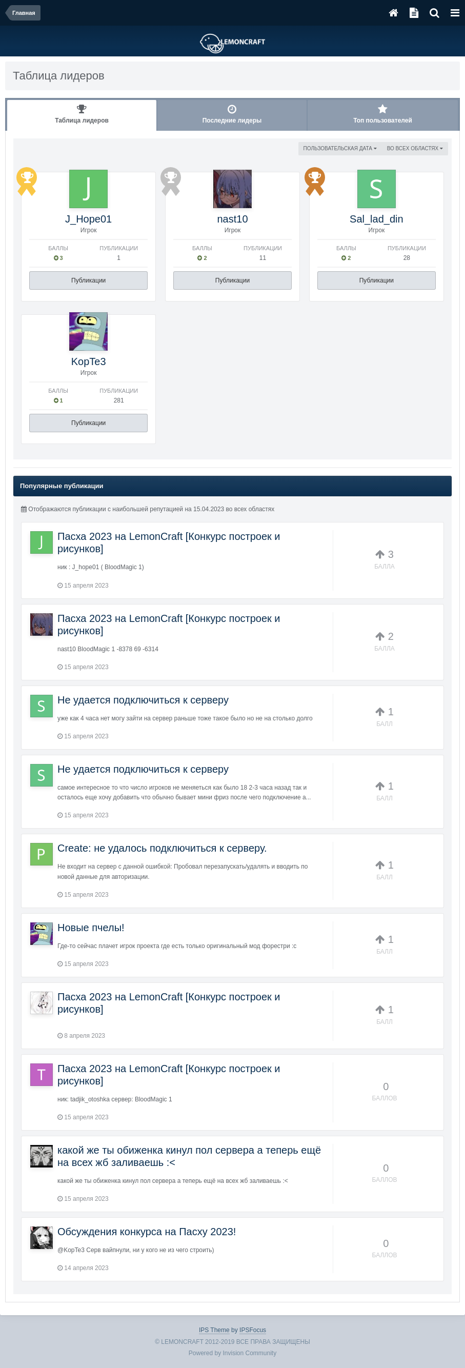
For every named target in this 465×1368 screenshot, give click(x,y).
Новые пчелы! (91, 927)
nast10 (232, 219)
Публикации (88, 280)
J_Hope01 (88, 219)
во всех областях (415, 148)
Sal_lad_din (376, 219)
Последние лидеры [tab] (232, 114)
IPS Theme (214, 1330)
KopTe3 (88, 361)
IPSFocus (252, 1330)
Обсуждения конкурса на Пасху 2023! (146, 1231)
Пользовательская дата (340, 148)
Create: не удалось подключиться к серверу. (162, 848)
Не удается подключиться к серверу (143, 700)
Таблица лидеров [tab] (82, 114)
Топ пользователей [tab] (382, 114)
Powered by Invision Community (232, 1353)
